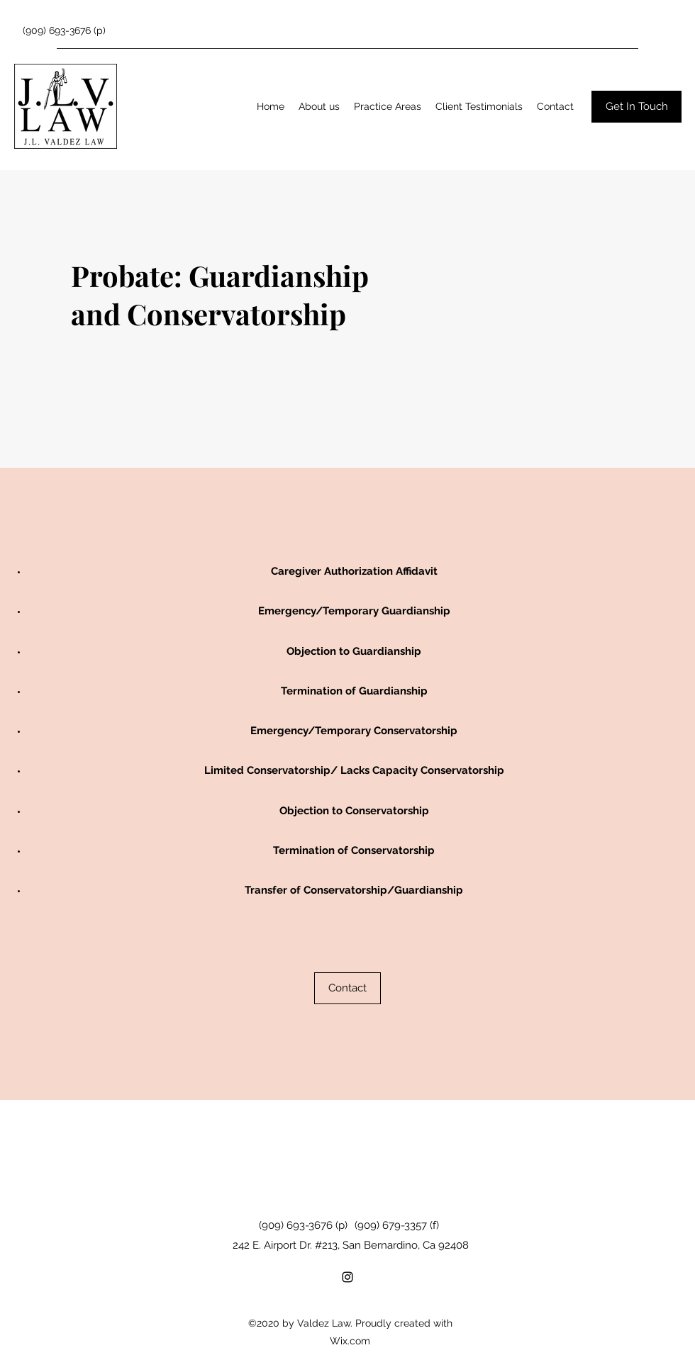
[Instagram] (347, 1277)
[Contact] (347, 988)
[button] (387, 106)
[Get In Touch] (636, 107)
